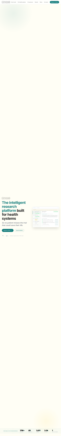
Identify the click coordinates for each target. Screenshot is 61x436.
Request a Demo (54, 2)
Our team (46, 2)
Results (36, 2)
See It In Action (19, 231)
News (41, 2)
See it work (13, 2)
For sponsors (30, 2)
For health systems (22, 2)
